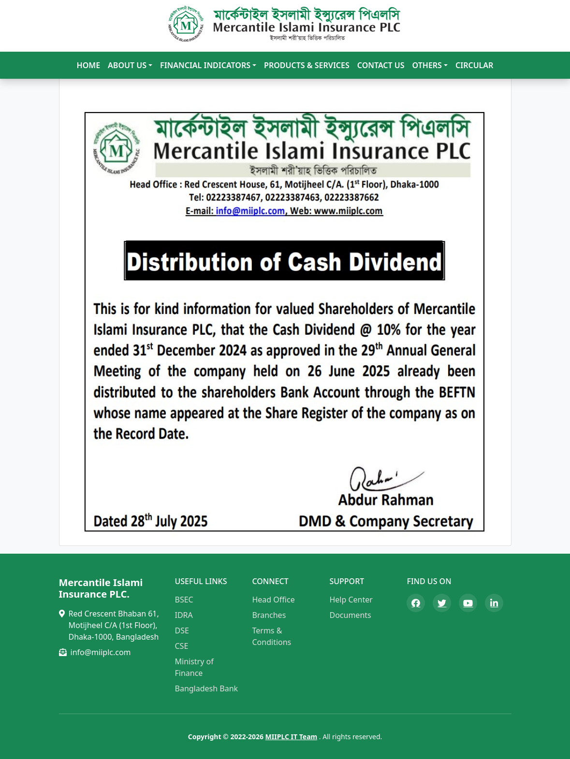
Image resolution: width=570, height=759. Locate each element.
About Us (127, 65)
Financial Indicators (205, 65)
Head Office (273, 599)
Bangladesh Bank (206, 688)
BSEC (184, 599)
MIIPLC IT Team (291, 736)
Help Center (350, 599)
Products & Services (307, 65)
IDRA (184, 615)
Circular (474, 65)
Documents (350, 615)
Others (427, 65)
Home (88, 65)
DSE (182, 630)
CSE (182, 646)
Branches (269, 615)
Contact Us (381, 65)
